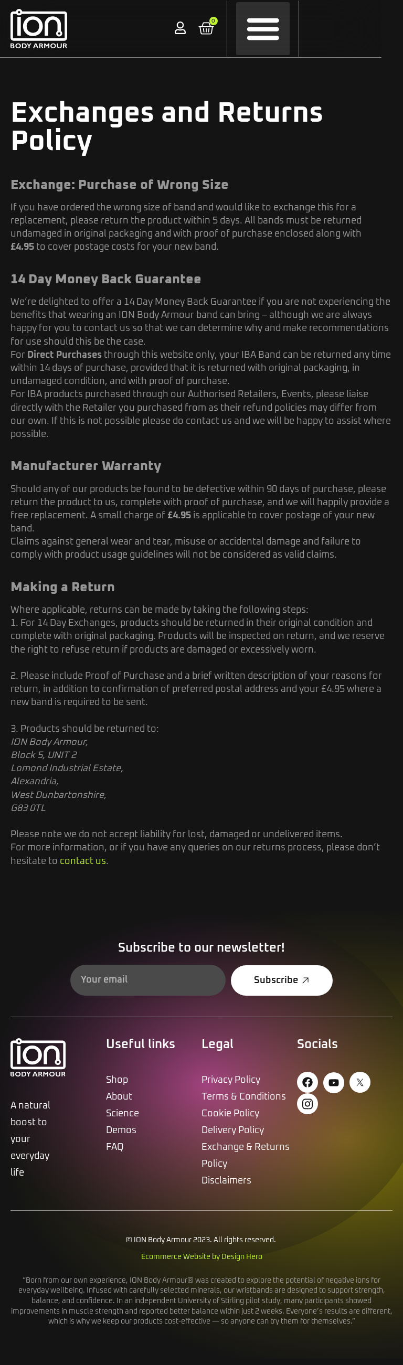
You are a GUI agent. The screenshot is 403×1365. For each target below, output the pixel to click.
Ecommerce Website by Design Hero (201, 1263)
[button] (277, 28)
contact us (83, 867)
